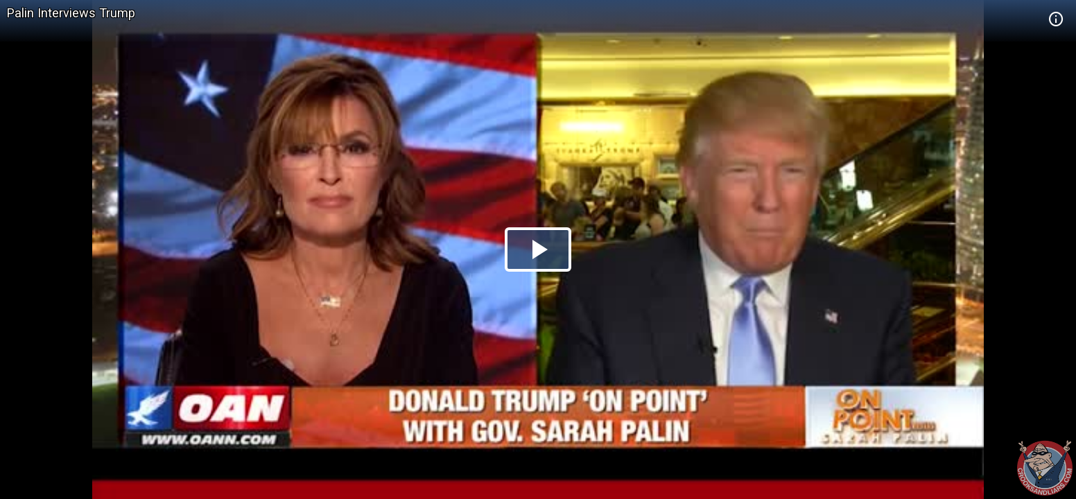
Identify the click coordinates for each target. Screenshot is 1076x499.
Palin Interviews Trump (71, 13)
